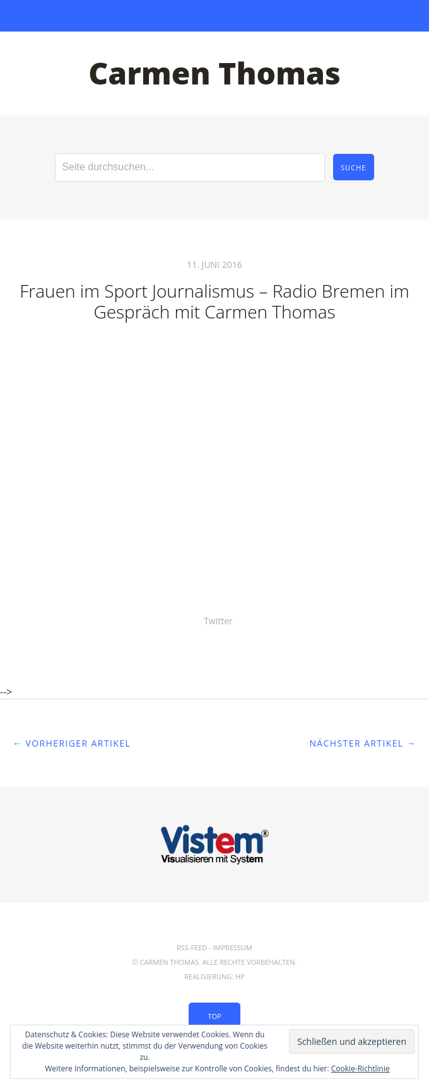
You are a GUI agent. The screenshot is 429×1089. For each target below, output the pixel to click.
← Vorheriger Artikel (72, 743)
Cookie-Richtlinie (360, 1068)
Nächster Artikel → (362, 743)
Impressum (232, 947)
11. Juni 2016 (214, 265)
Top (214, 1016)
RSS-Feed (192, 947)
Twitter (218, 621)
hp (240, 976)
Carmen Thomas (214, 72)
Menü (215, 16)
